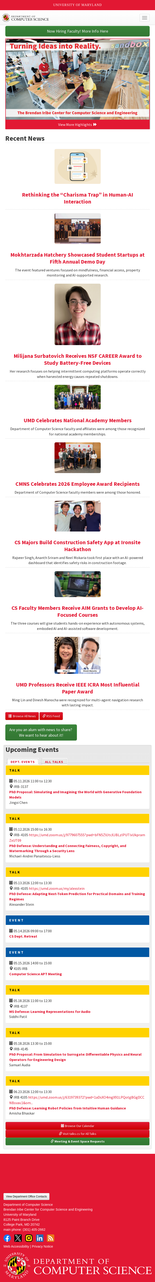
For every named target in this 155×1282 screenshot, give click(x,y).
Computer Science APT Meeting (35, 974)
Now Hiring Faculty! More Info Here (77, 31)
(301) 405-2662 (34, 1229)
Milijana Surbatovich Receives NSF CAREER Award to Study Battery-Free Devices (78, 359)
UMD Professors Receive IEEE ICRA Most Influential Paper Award (77, 688)
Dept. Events (25, 761)
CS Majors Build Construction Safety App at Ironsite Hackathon (77, 546)
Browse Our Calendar (77, 1126)
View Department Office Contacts (26, 1196)
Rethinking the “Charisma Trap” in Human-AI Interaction (77, 198)
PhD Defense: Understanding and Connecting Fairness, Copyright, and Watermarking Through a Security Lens (67, 848)
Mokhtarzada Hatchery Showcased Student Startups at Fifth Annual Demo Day (77, 258)
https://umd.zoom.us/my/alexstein (57, 888)
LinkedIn (39, 1238)
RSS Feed (51, 716)
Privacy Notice (42, 1246)
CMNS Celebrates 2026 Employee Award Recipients (77, 483)
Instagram (29, 1238)
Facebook (7, 1238)
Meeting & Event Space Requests (78, 1141)
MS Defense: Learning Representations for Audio (50, 1011)
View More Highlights (77, 124)
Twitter (18, 1238)
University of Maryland (77, 5)
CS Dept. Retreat (23, 936)
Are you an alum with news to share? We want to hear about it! (41, 732)
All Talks (54, 762)
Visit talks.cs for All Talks (77, 1134)
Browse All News (22, 716)
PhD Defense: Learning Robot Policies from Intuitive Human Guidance (67, 1108)
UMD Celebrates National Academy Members (78, 420)
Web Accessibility (16, 1246)
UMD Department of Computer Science (62, 18)
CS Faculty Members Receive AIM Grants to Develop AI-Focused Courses (77, 611)
